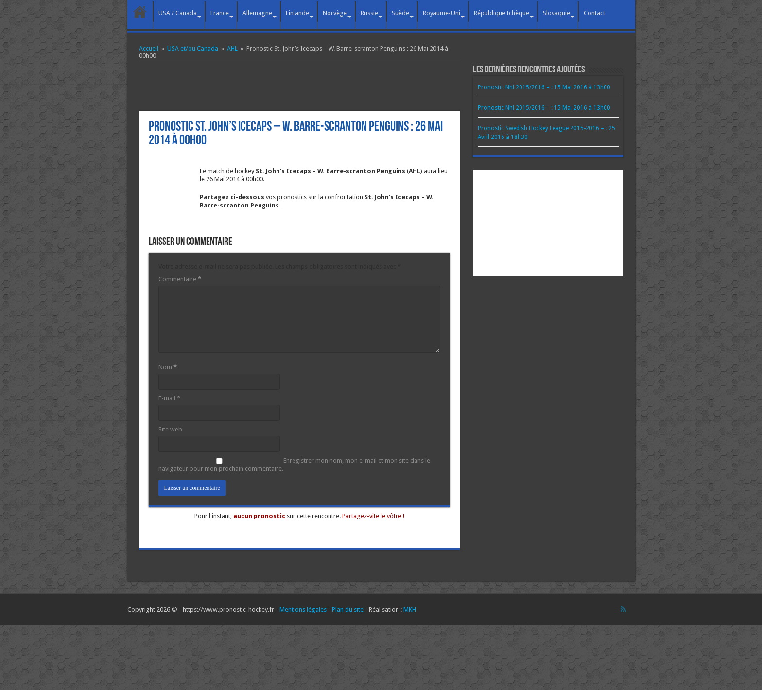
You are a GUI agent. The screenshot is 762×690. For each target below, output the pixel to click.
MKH (409, 609)
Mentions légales (303, 609)
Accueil (140, 11)
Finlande (297, 13)
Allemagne (257, 13)
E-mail (169, 398)
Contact (594, 13)
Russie (369, 13)
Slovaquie (556, 13)
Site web (170, 429)
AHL (232, 48)
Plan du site (348, 609)
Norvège (335, 13)
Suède (400, 13)
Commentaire (179, 279)
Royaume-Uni (441, 13)
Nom (167, 367)
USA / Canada (177, 13)
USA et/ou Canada (192, 48)
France (219, 13)
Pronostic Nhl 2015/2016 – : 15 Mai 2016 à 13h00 (544, 87)
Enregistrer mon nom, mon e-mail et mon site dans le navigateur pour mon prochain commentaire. (294, 464)
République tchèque (501, 13)
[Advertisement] (299, 86)
